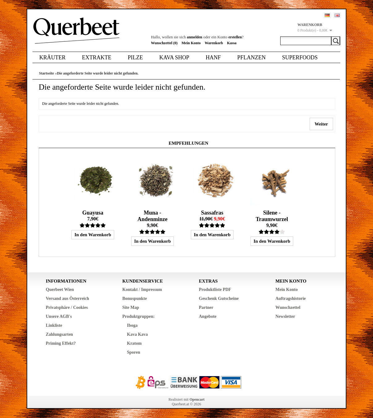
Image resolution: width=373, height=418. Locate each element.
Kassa (232, 43)
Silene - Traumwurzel (272, 216)
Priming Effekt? (61, 343)
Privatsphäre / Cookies (67, 307)
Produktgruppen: (138, 316)
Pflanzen (251, 57)
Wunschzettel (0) (164, 43)
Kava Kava (137, 334)
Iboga (132, 325)
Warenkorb (214, 43)
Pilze (135, 57)
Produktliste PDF (215, 289)
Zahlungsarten (59, 334)
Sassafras (212, 213)
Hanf (213, 57)
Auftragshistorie (291, 298)
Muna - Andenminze (152, 216)
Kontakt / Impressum (142, 289)
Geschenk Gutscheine (219, 298)
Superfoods (300, 57)
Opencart (197, 399)
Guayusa (92, 213)
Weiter (321, 124)
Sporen (133, 352)
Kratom (134, 343)
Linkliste (54, 325)
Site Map (130, 307)
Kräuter (52, 57)
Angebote (208, 316)
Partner (206, 307)
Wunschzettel (288, 307)
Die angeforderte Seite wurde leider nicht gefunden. (98, 73)
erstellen (235, 37)
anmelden (194, 37)
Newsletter (285, 316)
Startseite (46, 73)
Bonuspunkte (134, 298)
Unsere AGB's (59, 316)
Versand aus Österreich (67, 298)
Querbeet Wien (60, 289)
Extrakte (96, 57)
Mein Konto (191, 43)
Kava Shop (174, 57)
